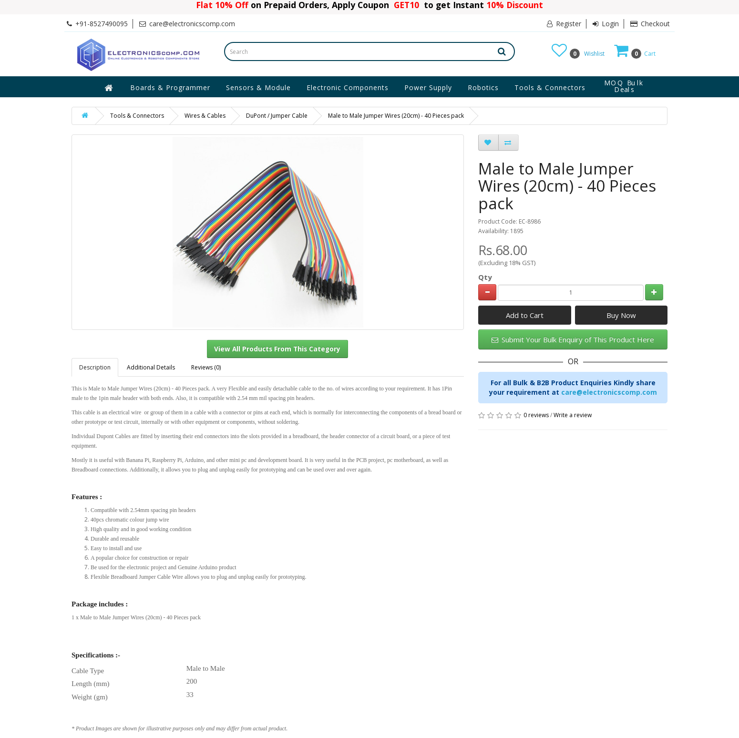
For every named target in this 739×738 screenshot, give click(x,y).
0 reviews (536, 415)
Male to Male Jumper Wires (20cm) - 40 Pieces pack (396, 116)
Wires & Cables (205, 116)
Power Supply (428, 87)
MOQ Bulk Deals (624, 86)
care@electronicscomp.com (609, 392)
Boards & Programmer (170, 87)
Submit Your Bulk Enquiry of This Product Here (573, 339)
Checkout (650, 23)
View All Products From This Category (277, 349)
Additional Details (151, 367)
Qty (485, 277)
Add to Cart (525, 315)
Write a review (573, 415)
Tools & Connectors (549, 87)
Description (95, 367)
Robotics (483, 87)
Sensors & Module (258, 87)
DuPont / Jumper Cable (277, 116)
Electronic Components (348, 87)
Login (606, 23)
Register (564, 23)
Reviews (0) (206, 367)
